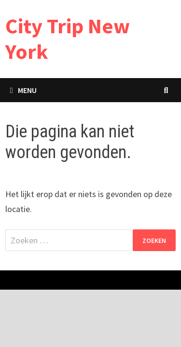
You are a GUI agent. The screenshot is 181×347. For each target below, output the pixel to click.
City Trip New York (67, 39)
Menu (23, 90)
